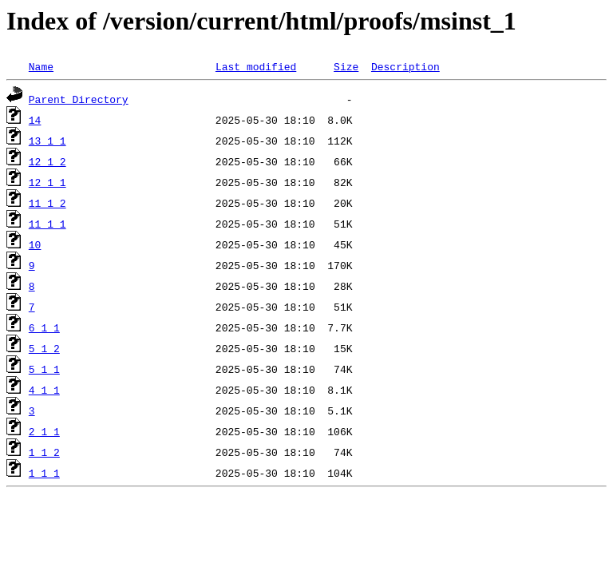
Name (41, 66)
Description (405, 66)
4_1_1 (44, 390)
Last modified (256, 66)
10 (35, 244)
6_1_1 (44, 327)
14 (35, 120)
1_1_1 (44, 473)
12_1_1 (47, 182)
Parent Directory (79, 99)
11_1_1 (47, 223)
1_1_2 (44, 452)
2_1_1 (44, 431)
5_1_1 (44, 369)
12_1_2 (47, 161)
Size (346, 66)
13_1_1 (47, 140)
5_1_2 (44, 348)
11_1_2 (47, 203)
